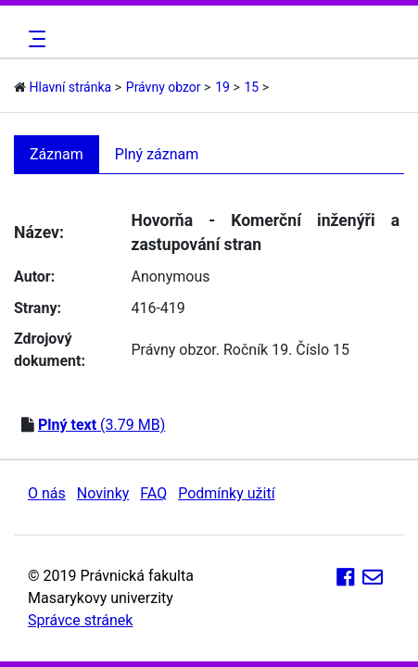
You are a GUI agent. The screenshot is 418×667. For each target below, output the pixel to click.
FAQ (153, 493)
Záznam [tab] (56, 154)
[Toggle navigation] (34, 38)
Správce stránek (80, 620)
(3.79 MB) (101, 425)
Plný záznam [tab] (157, 154)
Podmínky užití (226, 493)
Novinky (103, 493)
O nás (47, 493)
